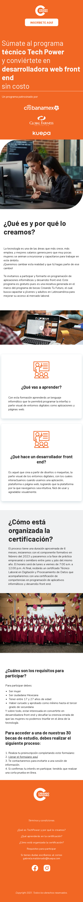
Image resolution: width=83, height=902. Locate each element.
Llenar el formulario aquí (23, 757)
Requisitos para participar (41, 848)
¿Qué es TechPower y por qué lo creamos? (41, 830)
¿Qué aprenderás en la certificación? (41, 836)
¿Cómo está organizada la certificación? (41, 842)
